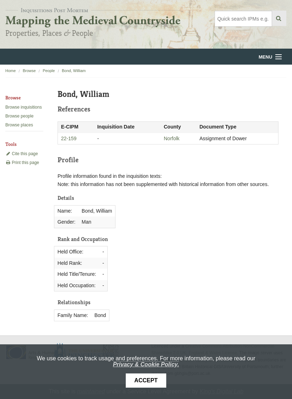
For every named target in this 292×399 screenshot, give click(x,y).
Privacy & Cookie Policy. (146, 364)
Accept (146, 380)
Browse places (19, 124)
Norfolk (171, 138)
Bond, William (74, 71)
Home (10, 71)
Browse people (19, 116)
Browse (29, 71)
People (49, 71)
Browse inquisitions (23, 107)
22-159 (69, 138)
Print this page (22, 162)
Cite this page (21, 153)
